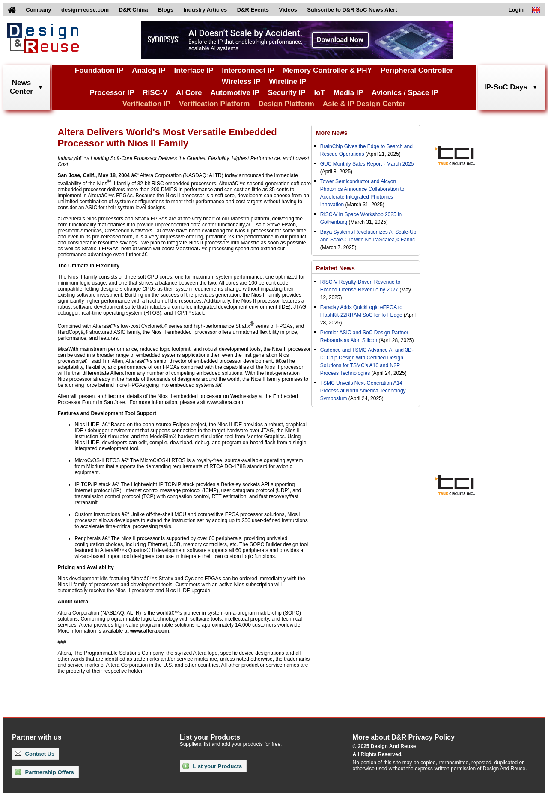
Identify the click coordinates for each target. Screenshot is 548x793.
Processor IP (111, 93)
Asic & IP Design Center (364, 104)
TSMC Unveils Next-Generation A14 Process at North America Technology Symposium (363, 390)
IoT (319, 93)
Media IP (348, 93)
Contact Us (34, 754)
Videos (288, 9)
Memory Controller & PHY (327, 70)
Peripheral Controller (417, 70)
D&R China (133, 9)
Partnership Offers (44, 772)
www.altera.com (149, 631)
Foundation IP (99, 70)
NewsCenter (21, 87)
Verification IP (146, 104)
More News (332, 132)
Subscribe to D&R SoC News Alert (352, 9)
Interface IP (194, 70)
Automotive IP (234, 93)
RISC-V (155, 93)
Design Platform (286, 104)
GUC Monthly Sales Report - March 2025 (367, 164)
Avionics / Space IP (405, 93)
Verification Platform (214, 104)
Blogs (165, 9)
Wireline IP (287, 81)
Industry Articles (205, 9)
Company (38, 9)
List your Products (212, 766)
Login (516, 9)
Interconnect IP (248, 70)
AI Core (189, 93)
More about (404, 737)
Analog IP (148, 70)
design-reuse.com (85, 9)
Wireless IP (241, 81)
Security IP (287, 93)
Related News (335, 268)
